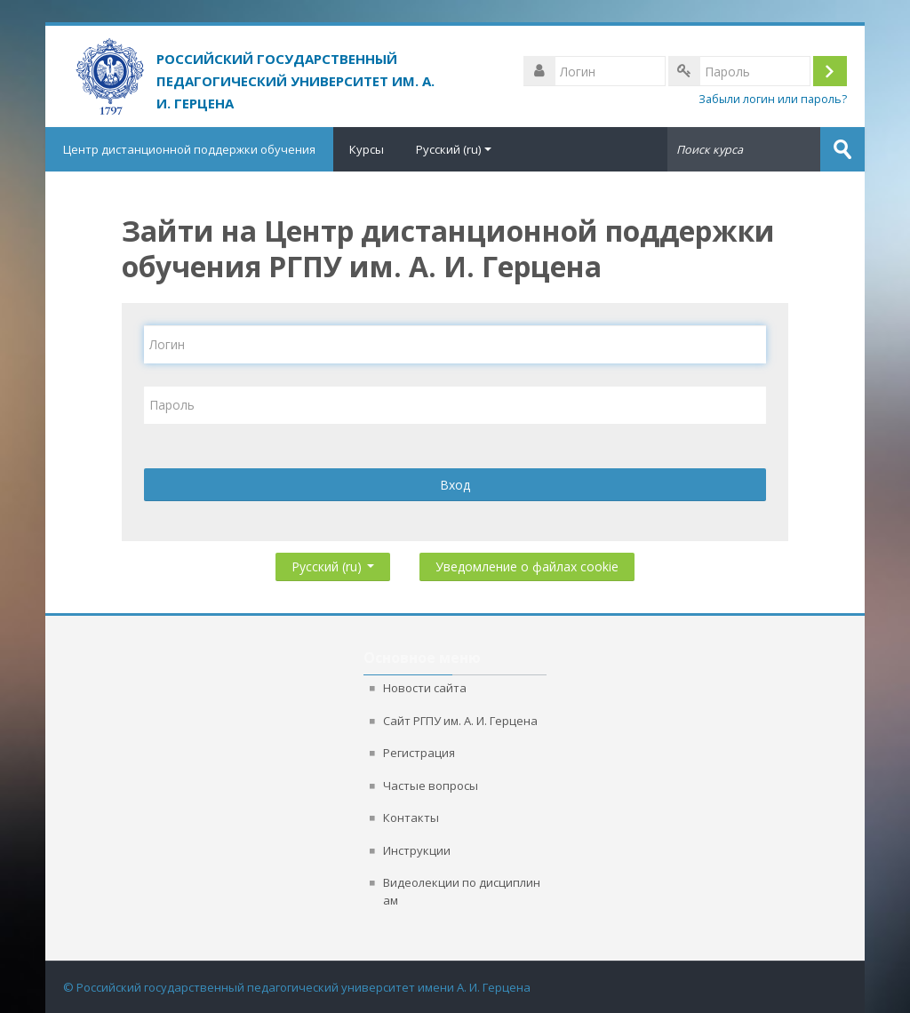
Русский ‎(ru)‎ (453, 149)
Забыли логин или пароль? (772, 99)
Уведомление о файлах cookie (527, 566)
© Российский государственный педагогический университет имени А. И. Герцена (297, 987)
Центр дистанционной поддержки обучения (189, 149)
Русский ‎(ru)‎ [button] (332, 563)
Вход (455, 484)
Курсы (366, 149)
